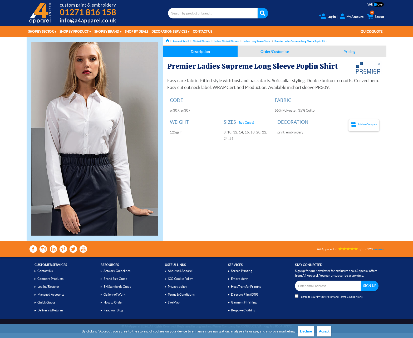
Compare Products (50, 278)
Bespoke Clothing (243, 310)
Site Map (174, 302)
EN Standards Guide (117, 286)
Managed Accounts (50, 294)
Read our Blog (113, 310)
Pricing (349, 51)
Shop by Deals (136, 31)
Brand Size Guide (115, 278)
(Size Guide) (246, 122)
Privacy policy (177, 286)
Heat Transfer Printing (246, 286)
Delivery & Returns (50, 310)
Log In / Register (48, 286)
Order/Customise (274, 51)
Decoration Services (169, 31)
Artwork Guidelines (117, 270)
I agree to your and (328, 296)
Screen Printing (241, 270)
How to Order (113, 302)
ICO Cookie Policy (180, 278)
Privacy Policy (325, 296)
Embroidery (239, 278)
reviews (378, 249)
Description (200, 51)
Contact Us (202, 31)
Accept (324, 331)
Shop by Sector (41, 31)
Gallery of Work (114, 294)
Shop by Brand (106, 31)
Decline (306, 331)
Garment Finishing (244, 302)
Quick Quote (371, 31)
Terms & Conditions (181, 294)
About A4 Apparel (180, 270)
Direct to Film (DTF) (244, 294)
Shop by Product (74, 31)
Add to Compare (367, 124)
